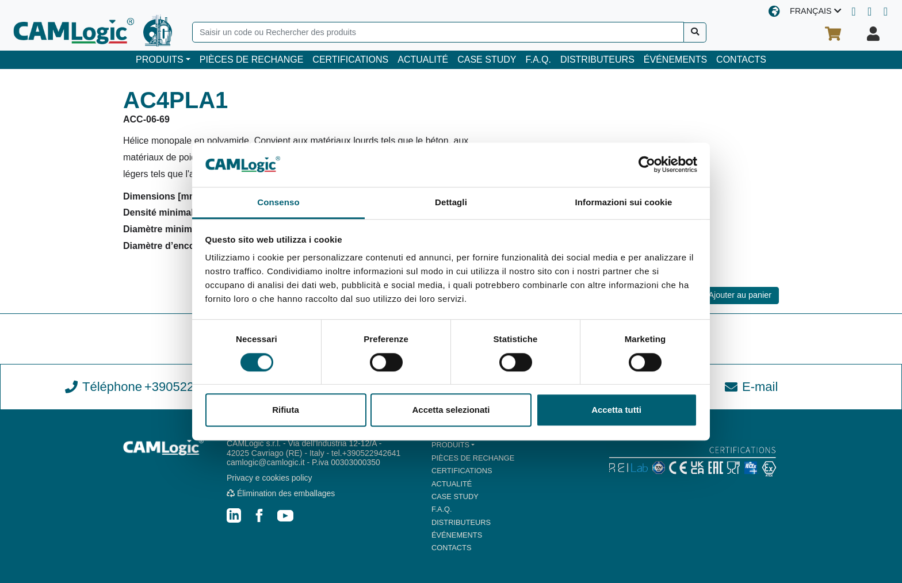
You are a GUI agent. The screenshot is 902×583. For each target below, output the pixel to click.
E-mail (751, 386)
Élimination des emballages (281, 493)
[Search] (438, 32)
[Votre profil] (873, 34)
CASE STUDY (486, 59)
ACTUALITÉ (423, 59)
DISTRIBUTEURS (597, 59)
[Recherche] (695, 32)
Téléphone (150, 386)
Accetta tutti (616, 410)
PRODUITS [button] (160, 59)
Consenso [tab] (278, 202)
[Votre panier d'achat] (833, 33)
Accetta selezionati (451, 410)
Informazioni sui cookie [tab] (623, 202)
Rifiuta (285, 410)
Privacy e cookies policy (269, 477)
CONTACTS (741, 59)
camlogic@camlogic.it (266, 462)
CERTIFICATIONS (350, 59)
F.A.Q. (538, 59)
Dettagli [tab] (451, 202)
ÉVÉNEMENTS (675, 59)
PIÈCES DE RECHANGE (251, 59)
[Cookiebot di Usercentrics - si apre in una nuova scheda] (647, 165)
